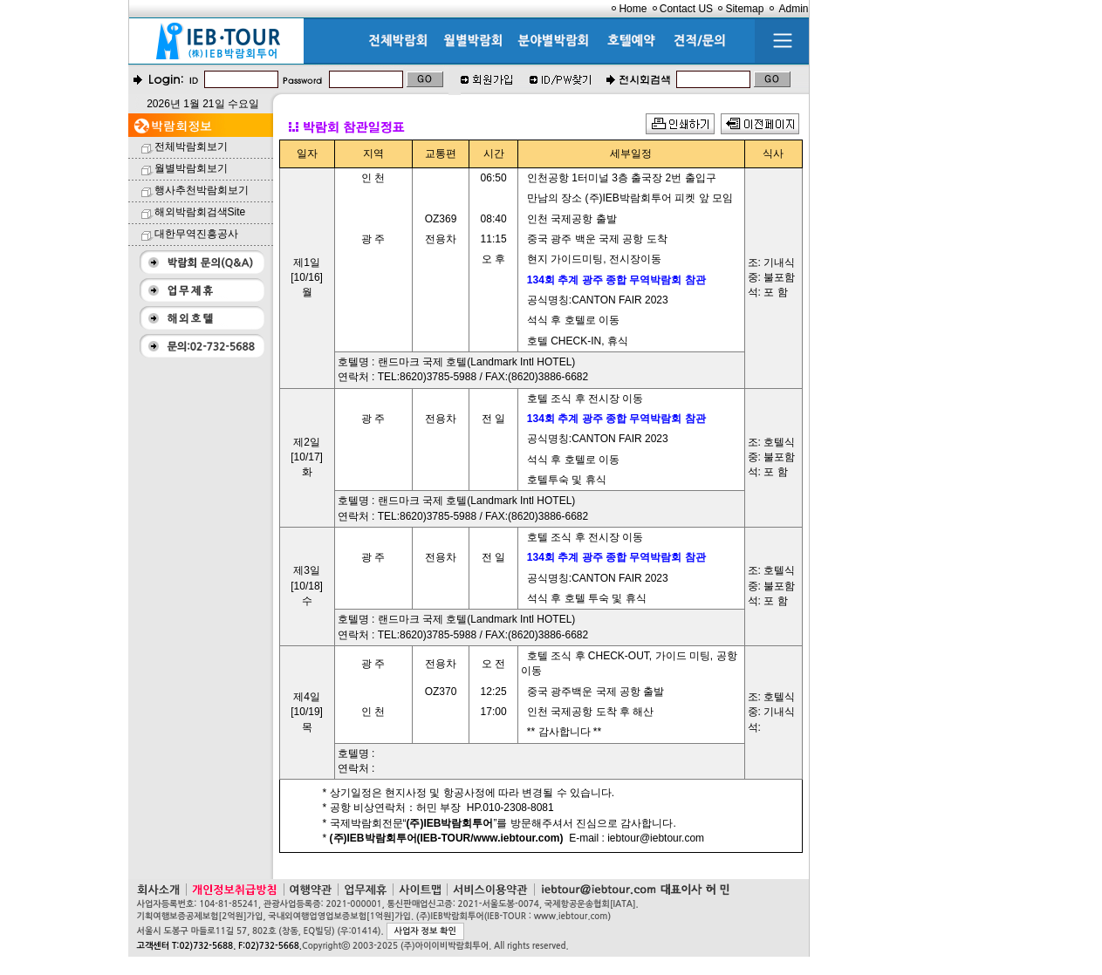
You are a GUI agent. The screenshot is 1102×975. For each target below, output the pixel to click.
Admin (793, 9)
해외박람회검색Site (200, 212)
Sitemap (744, 9)
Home (633, 9)
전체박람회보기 (191, 146)
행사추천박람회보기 (201, 190)
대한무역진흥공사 (196, 234)
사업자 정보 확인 (425, 931)
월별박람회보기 (191, 168)
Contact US (686, 9)
